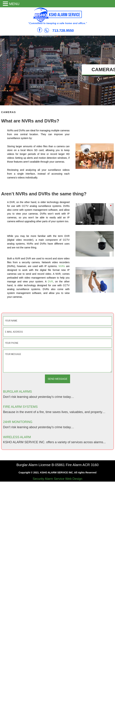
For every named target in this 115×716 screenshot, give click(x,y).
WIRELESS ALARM (17, 437)
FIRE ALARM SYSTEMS (20, 406)
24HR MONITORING (18, 422)
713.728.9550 (63, 30)
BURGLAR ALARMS (17, 391)
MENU (14, 4)
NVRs (62, 266)
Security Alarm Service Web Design (57, 479)
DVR (50, 281)
